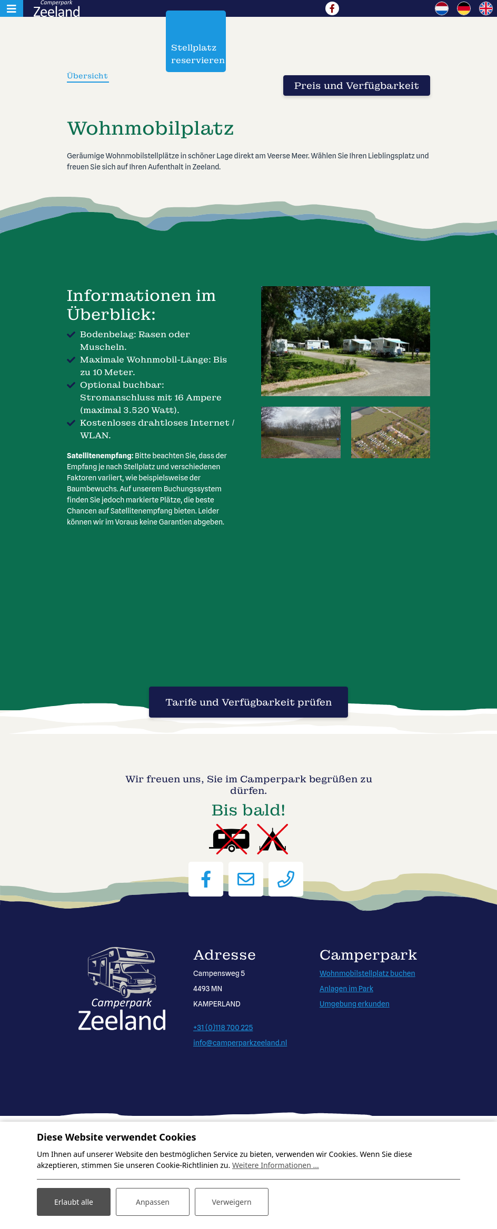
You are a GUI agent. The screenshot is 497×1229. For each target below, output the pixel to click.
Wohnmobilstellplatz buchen (367, 973)
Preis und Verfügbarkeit (356, 85)
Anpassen (153, 1202)
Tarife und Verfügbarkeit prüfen (248, 702)
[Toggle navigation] (11, 8)
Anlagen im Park (346, 988)
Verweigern (231, 1202)
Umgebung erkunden (355, 1004)
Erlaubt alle (73, 1202)
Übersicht (87, 75)
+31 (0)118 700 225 (223, 1027)
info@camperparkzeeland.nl (240, 1043)
